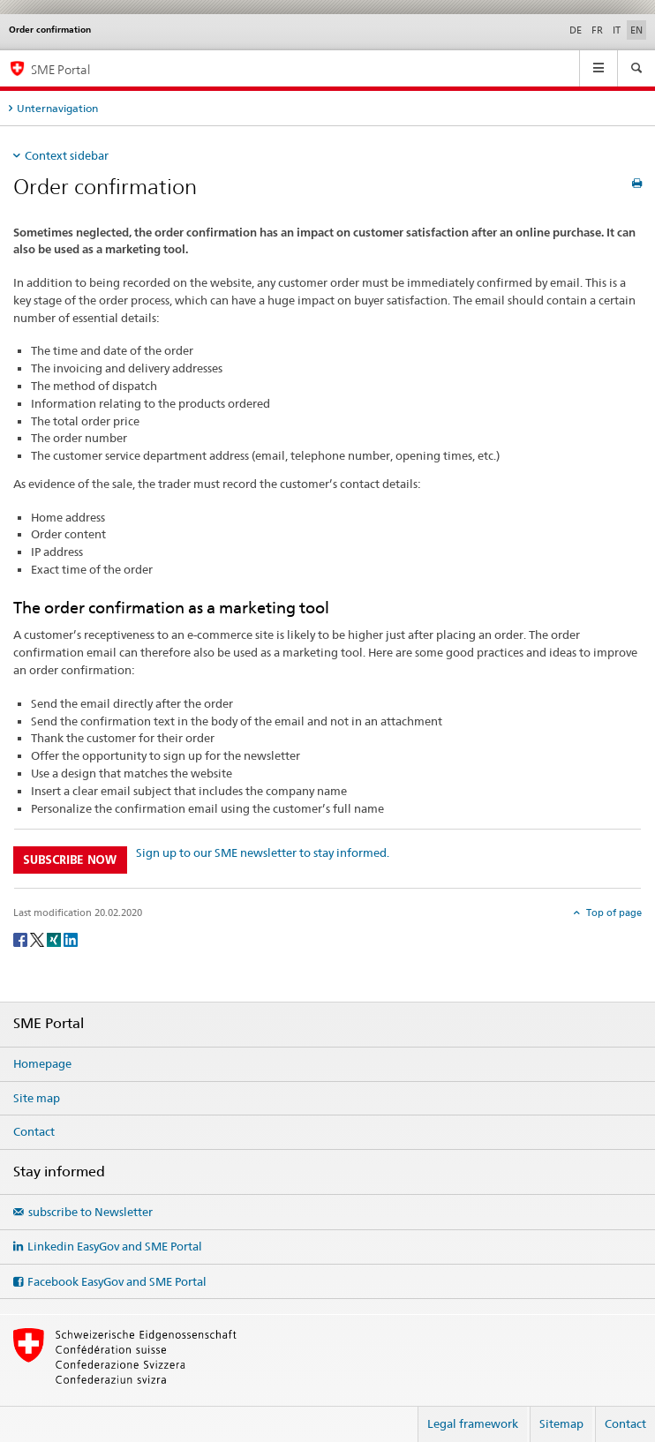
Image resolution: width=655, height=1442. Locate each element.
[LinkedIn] (71, 938)
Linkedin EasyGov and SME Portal (114, 1246)
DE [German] (575, 30)
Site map (36, 1098)
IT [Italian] (617, 30)
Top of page (612, 912)
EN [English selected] (636, 30)
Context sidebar (67, 155)
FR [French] (597, 30)
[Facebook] (21, 938)
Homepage (42, 1063)
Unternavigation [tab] (57, 108)
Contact (34, 1131)
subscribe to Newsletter (90, 1212)
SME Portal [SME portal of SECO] (60, 69)
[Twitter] (38, 938)
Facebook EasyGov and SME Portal (117, 1281)
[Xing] (55, 938)
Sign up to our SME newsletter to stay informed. (262, 852)
